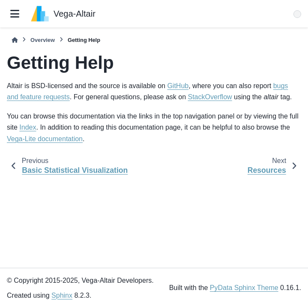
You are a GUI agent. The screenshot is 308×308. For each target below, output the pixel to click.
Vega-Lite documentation (45, 138)
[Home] (15, 40)
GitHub (177, 85)
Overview (42, 40)
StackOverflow (210, 97)
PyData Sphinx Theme (244, 287)
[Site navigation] (15, 13)
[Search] (297, 14)
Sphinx (61, 295)
